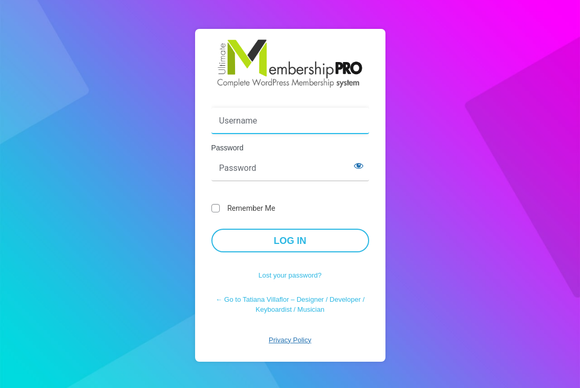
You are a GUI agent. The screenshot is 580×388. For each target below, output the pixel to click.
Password (227, 148)
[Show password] (358, 165)
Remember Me (251, 208)
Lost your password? (290, 275)
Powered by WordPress (290, 63)
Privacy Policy (290, 340)
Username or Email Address (260, 100)
